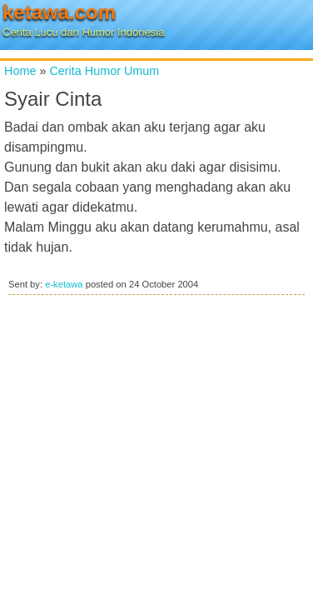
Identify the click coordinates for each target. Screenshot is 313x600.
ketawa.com (59, 12)
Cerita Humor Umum (104, 71)
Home (20, 71)
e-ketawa (63, 284)
